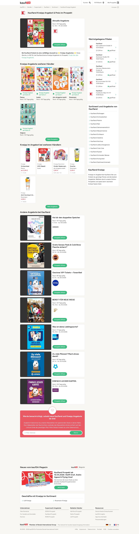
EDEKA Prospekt (50, 511)
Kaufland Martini (95, 120)
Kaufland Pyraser (95, 152)
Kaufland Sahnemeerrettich (99, 127)
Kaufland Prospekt (50, 514)
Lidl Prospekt (74, 517)
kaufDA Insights (100, 514)
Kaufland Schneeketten (98, 117)
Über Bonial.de (24, 511)
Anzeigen (115, 7)
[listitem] (28, 83)
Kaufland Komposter (97, 159)
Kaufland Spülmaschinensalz (99, 162)
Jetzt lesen (61, 487)
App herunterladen (101, 517)
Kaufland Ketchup (96, 141)
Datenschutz (74, 427)
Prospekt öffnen (59, 45)
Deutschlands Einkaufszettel (104, 511)
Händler (29, 7)
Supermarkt (38, 7)
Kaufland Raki (94, 124)
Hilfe (76, 529)
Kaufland (46, 7)
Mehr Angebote (52, 206)
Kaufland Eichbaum (96, 134)
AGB (104, 529)
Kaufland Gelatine (96, 138)
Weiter (76, 433)
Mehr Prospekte (52, 139)
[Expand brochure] (35, 33)
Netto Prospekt (75, 514)
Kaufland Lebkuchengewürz (99, 145)
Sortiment (55, 7)
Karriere (22, 517)
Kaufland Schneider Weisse (99, 155)
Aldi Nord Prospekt (76, 511)
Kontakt (99, 529)
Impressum (82, 529)
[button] (52, 33)
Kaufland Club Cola (96, 148)
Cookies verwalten (113, 529)
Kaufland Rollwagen (96, 113)
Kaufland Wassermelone (98, 131)
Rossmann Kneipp (60, 501)
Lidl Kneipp (26, 501)
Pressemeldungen (100, 519)
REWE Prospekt (50, 517)
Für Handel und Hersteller (28, 514)
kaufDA (22, 7)
